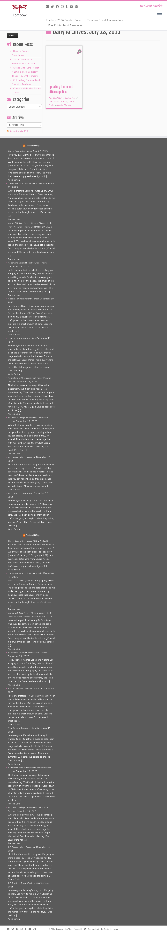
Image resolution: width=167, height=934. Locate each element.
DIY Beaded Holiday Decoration (21, 457)
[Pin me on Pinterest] (77, 6)
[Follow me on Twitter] (53, 6)
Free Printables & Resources (65, 25)
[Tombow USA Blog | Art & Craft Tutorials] (19, 10)
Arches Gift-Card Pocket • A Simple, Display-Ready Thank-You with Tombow (26, 71)
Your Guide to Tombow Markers (22, 338)
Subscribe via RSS (18, 131)
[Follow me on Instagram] (63, 6)
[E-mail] (48, 6)
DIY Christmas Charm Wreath (20, 493)
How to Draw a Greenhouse (20, 151)
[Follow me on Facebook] (58, 6)
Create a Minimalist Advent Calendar (23, 298)
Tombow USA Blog (32, 146)
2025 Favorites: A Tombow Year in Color (25, 183)
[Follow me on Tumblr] (68, 6)
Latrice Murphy (64, 105)
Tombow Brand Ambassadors (105, 20)
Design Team (70, 98)
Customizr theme (111, 929)
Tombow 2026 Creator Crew (63, 20)
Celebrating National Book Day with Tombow (27, 263)
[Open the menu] (159, 15)
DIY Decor (53, 101)
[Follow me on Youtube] (72, 6)
